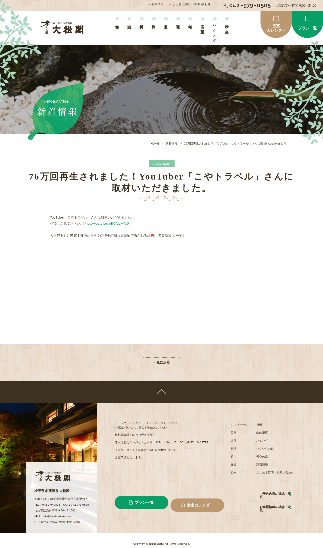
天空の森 (227, 25)
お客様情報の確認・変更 (266, 504)
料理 (141, 22)
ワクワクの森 (265, 448)
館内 (154, 22)
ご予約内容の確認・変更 (266, 494)
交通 (166, 22)
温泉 (129, 22)
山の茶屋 (202, 25)
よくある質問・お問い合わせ (191, 4)
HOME (155, 143)
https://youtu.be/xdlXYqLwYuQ (106, 223)
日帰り (190, 24)
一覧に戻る (161, 362)
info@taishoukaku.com (57, 510)
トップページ (239, 424)
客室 (117, 22)
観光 (178, 22)
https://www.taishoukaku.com (60, 515)
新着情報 (157, 4)
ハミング (215, 31)
